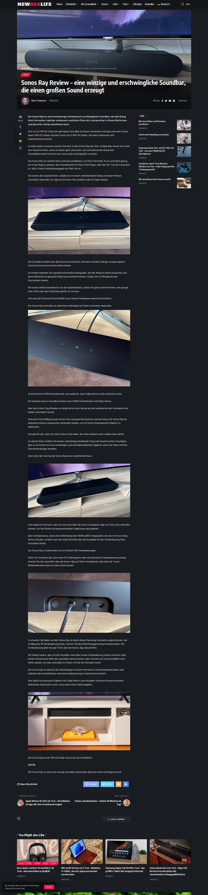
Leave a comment (116, 819)
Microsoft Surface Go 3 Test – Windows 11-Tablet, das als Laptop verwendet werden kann (80, 871)
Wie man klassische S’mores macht (155, 179)
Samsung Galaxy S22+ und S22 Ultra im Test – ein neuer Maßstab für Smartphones (156, 151)
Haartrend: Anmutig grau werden (154, 134)
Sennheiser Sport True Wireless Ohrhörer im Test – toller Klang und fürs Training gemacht (157, 166)
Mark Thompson (38, 100)
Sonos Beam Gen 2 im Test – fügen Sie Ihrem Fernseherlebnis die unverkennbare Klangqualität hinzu (168, 871)
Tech (25, 75)
